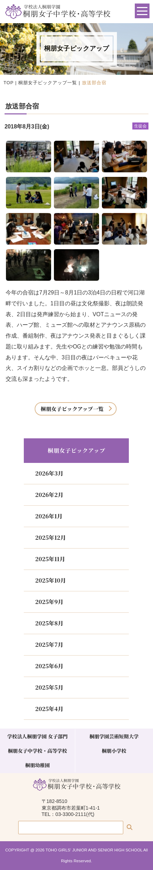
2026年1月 (48, 516)
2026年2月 (49, 495)
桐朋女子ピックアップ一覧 (47, 82)
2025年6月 (49, 666)
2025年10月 (50, 580)
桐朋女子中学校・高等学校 (37, 750)
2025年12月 (50, 537)
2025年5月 (49, 687)
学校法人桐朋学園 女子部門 (37, 736)
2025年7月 (49, 644)
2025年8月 (49, 623)
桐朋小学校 (114, 750)
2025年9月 (49, 602)
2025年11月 (50, 559)
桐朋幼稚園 (37, 765)
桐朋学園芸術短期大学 (114, 736)
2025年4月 (49, 709)
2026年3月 (49, 473)
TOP (9, 82)
